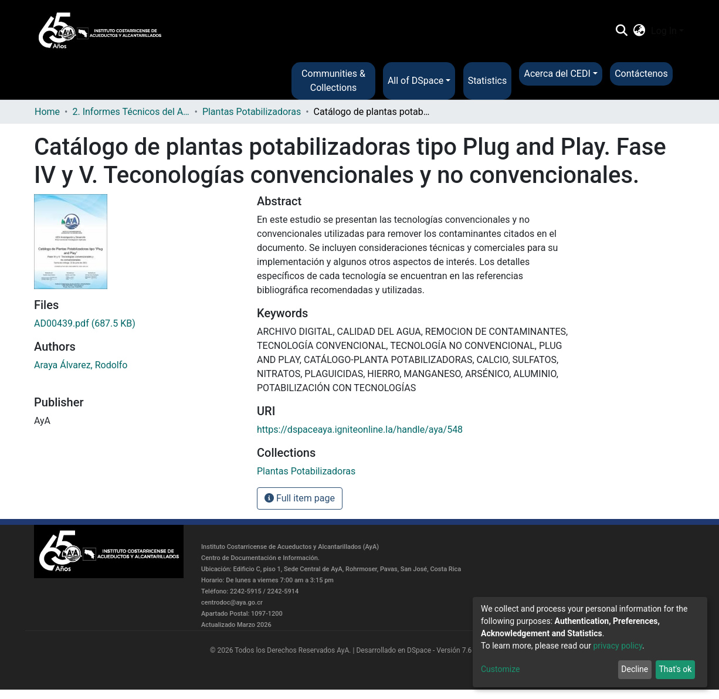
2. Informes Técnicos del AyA (130, 111)
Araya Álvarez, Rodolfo (80, 365)
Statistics (487, 80)
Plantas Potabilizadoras (251, 111)
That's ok (675, 669)
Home (47, 111)
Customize (500, 669)
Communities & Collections (333, 80)
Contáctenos (641, 73)
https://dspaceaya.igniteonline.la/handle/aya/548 (360, 429)
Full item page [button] (299, 498)
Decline (634, 669)
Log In (664, 30)
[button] (639, 31)
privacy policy (617, 645)
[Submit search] (621, 31)
